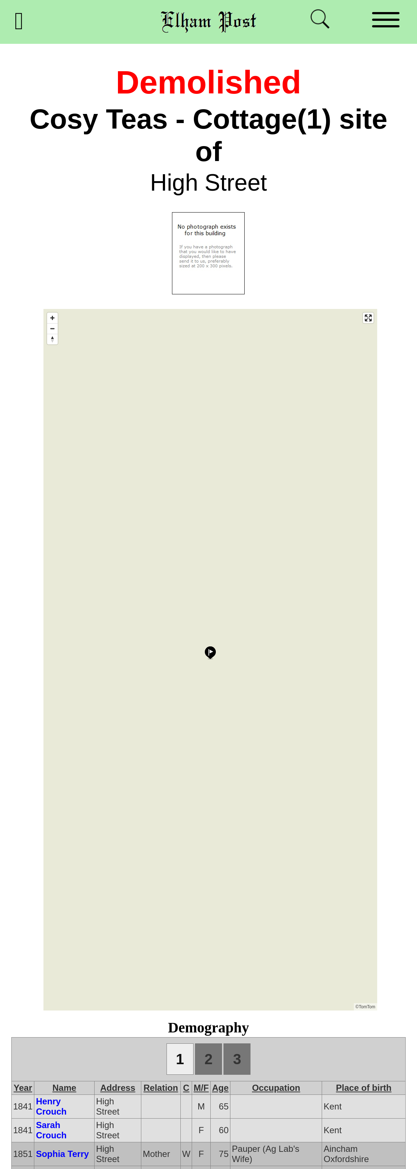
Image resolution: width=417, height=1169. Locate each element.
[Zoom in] (52, 318)
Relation (161, 1088)
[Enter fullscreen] (368, 318)
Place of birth (363, 1088)
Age (220, 1088)
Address (117, 1088)
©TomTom (365, 1006)
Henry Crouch (51, 1106)
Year (23, 1088)
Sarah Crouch (51, 1130)
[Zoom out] (52, 328)
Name (64, 1088)
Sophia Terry (62, 1154)
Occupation (276, 1088)
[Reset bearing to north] (52, 339)
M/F (201, 1088)
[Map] (210, 660)
